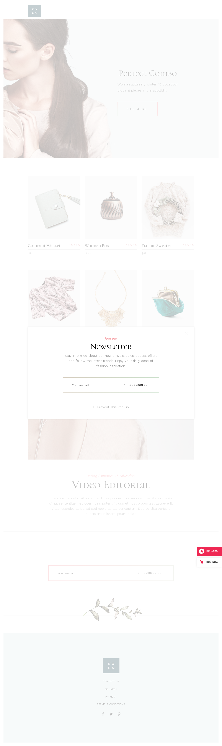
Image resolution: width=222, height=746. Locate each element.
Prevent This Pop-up (113, 407)
